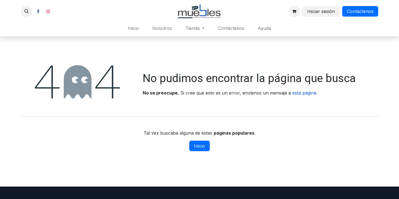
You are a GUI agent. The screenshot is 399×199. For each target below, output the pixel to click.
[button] (26, 11)
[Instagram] (48, 11)
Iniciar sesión (321, 11)
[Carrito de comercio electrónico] (294, 11)
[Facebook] (38, 11)
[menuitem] (133, 28)
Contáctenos (360, 11)
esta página (304, 93)
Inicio (199, 146)
